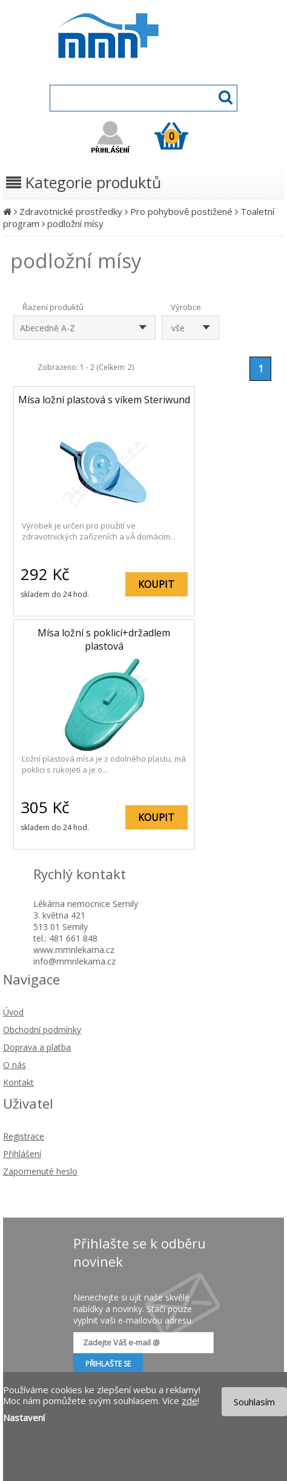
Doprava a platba (37, 1047)
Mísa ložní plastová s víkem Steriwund (104, 399)
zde (189, 1400)
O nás (14, 1064)
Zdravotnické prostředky (70, 211)
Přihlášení (22, 1153)
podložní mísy (75, 223)
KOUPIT (156, 584)
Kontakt (18, 1082)
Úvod (13, 1012)
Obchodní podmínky (42, 1029)
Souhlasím (254, 1402)
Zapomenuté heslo (40, 1171)
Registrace (23, 1136)
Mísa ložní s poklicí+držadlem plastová (104, 639)
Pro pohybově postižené (181, 211)
